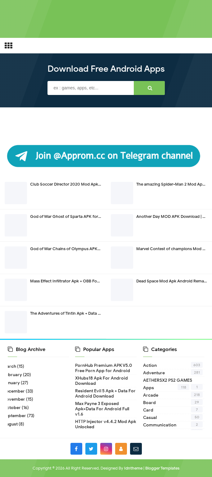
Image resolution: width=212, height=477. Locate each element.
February (15, 374)
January (14, 382)
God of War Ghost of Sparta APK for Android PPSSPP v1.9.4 (85, 216)
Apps (148, 387)
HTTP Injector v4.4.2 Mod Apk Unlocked (105, 424)
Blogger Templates (162, 468)
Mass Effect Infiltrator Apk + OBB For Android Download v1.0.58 (89, 281)
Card (148, 410)
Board (149, 402)
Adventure (154, 373)
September (17, 415)
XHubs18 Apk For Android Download (101, 381)
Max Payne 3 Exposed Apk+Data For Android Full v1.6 (102, 409)
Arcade (150, 395)
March (12, 366)
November (16, 399)
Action (150, 365)
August (13, 424)
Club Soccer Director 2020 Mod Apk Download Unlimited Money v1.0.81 (97, 184)
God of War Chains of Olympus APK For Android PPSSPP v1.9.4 (88, 248)
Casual (150, 417)
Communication (159, 425)
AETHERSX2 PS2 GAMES (167, 380)
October (14, 407)
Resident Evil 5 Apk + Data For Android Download (105, 393)
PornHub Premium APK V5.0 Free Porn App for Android (103, 368)
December (16, 391)
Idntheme (133, 468)
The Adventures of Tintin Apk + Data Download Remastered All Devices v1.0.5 (101, 313)
